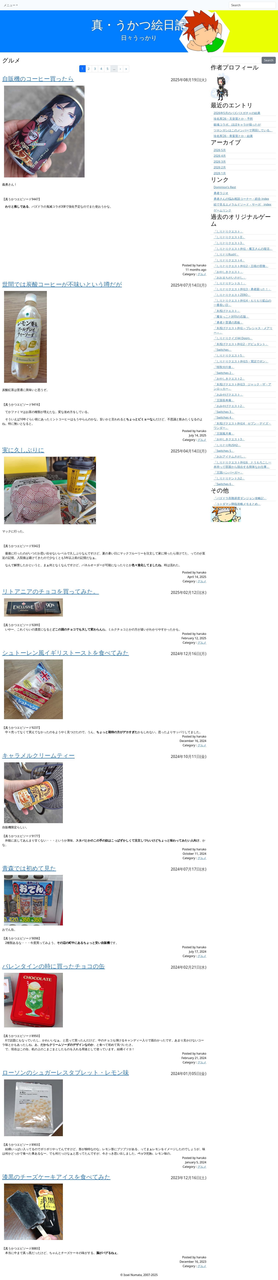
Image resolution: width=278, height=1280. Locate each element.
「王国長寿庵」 (224, 400)
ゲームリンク (222, 210)
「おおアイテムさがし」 (230, 456)
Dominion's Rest (225, 187)
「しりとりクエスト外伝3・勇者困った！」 (242, 289)
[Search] (252, 5)
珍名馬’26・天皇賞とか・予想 (233, 119)
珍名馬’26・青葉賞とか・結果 (233, 136)
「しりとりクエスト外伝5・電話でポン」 (241, 361)
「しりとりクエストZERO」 (232, 295)
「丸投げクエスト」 (227, 311)
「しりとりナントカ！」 (230, 283)
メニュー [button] (9, 5)
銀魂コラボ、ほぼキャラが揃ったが (237, 125)
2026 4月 (220, 156)
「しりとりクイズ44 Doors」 (233, 338)
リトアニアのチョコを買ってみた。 (50, 591)
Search (268, 60)
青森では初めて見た (29, 868)
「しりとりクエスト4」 (229, 260)
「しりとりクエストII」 (229, 237)
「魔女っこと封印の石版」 (231, 316)
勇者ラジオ (221, 193)
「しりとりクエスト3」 (229, 243)
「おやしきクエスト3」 (229, 439)
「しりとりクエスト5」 (229, 355)
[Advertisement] (87, 237)
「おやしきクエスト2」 (229, 379)
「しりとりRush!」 (226, 254)
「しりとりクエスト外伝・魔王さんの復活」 (243, 249)
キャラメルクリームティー (38, 755)
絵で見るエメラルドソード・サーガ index (242, 204)
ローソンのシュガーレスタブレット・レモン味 (65, 1072)
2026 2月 (220, 167)
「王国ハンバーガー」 (228, 472)
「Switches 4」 (224, 418)
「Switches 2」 (224, 373)
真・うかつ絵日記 (139, 25)
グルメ (201, 274)
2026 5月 (220, 150)
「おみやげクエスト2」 (229, 406)
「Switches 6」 (224, 484)
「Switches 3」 (224, 412)
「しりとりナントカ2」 (229, 478)
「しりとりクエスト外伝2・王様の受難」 (241, 266)
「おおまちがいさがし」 (230, 278)
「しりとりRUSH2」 (227, 445)
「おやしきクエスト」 (228, 272)
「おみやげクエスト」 (228, 395)
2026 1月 (220, 173)
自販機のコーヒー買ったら (38, 78)
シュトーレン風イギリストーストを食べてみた (65, 653)
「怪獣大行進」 (224, 367)
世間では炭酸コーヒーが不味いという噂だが (62, 284)
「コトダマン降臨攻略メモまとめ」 (237, 504)
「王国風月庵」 (224, 434)
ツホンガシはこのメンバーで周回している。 (243, 130)
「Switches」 (223, 350)
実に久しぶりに (23, 450)
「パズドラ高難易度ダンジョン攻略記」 (240, 498)
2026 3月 (220, 162)
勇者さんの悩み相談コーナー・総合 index (241, 199)
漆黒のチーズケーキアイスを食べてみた (56, 1177)
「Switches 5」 (224, 451)
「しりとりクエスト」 (228, 231)
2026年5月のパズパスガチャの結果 (237, 113)
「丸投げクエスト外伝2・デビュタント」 (241, 344)
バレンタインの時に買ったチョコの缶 (53, 966)
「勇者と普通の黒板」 (228, 322)
